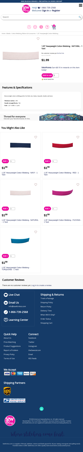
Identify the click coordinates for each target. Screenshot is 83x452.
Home (4, 33)
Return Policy (46, 306)
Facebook (32, 338)
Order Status (46, 319)
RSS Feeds (32, 358)
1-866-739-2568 (47, 7)
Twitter (31, 342)
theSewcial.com (34, 350)
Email (30, 354)
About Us (7, 338)
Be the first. (60, 53)
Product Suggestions (12, 346)
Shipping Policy (47, 302)
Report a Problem (11, 350)
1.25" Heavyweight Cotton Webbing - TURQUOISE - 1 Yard (16, 268)
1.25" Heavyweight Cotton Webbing (47, 33)
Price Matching (10, 342)
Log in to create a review (41, 285)
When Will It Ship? (48, 315)
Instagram (32, 346)
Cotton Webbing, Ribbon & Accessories (23, 33)
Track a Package (47, 298)
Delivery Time (46, 310)
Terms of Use (9, 358)
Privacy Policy (9, 354)
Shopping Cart (46, 323)
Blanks (8, 33)
